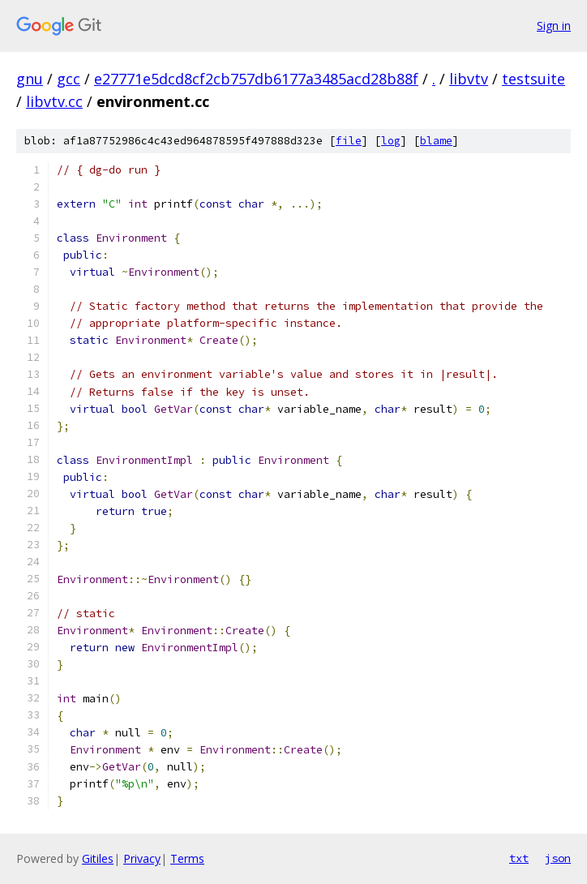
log (391, 141)
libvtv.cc (54, 101)
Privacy (142, 858)
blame (436, 141)
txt (519, 858)
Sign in (554, 25)
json (558, 858)
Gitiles (98, 858)
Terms (187, 858)
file (349, 141)
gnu (29, 78)
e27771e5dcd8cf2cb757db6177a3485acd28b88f (256, 78)
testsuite (533, 78)
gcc (68, 78)
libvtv (468, 78)
